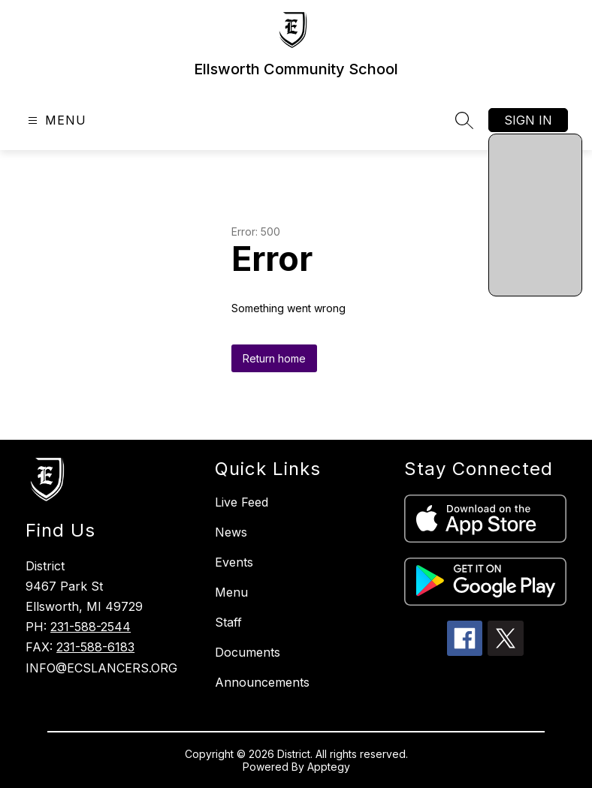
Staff (228, 622)
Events (234, 562)
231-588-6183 (95, 646)
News (231, 532)
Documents (247, 652)
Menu (231, 592)
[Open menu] (55, 120)
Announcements (262, 682)
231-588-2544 (90, 626)
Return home (274, 358)
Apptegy (328, 766)
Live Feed (241, 502)
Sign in (528, 120)
